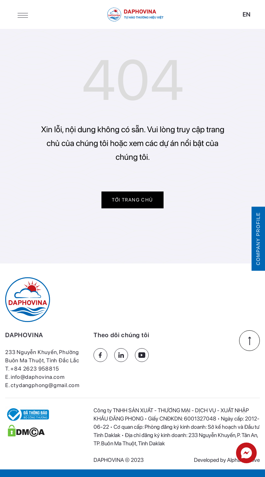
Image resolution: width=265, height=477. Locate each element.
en (247, 14)
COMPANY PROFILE (258, 238)
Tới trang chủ (132, 200)
